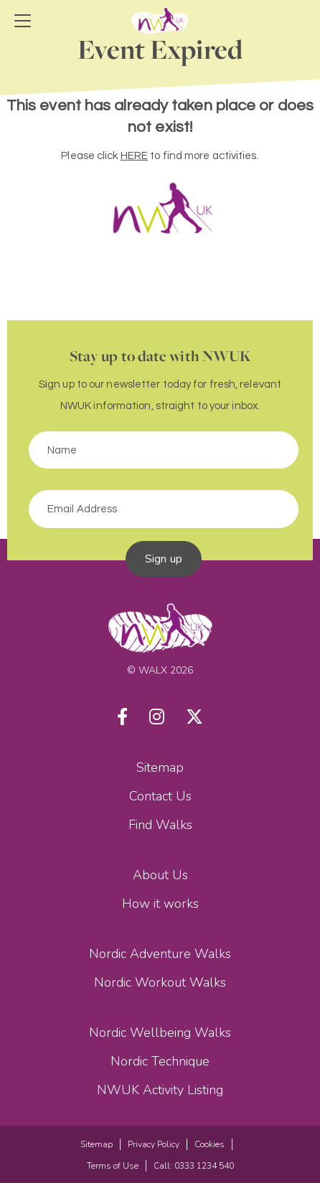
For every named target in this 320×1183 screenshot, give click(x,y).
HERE (134, 155)
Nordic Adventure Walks (160, 953)
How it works (160, 903)
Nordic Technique (160, 1061)
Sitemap (160, 767)
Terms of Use (112, 1166)
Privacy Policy (153, 1144)
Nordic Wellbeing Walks (160, 1032)
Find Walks (160, 824)
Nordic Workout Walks (160, 982)
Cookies (209, 1144)
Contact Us (160, 796)
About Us (160, 874)
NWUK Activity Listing (160, 1089)
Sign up (163, 559)
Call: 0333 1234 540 (194, 1166)
